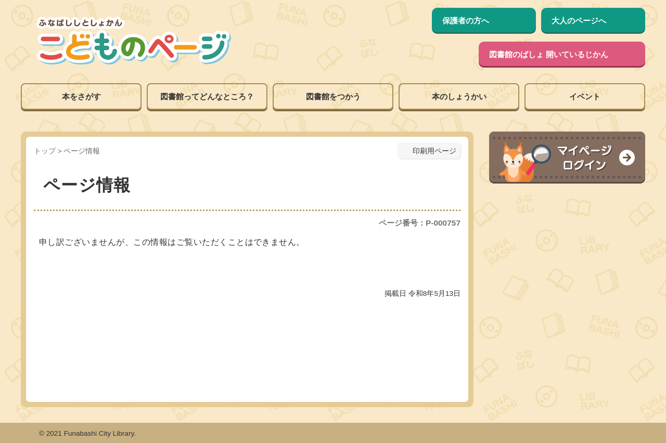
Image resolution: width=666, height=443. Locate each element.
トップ (45, 151)
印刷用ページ (434, 151)
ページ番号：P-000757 (419, 222)
